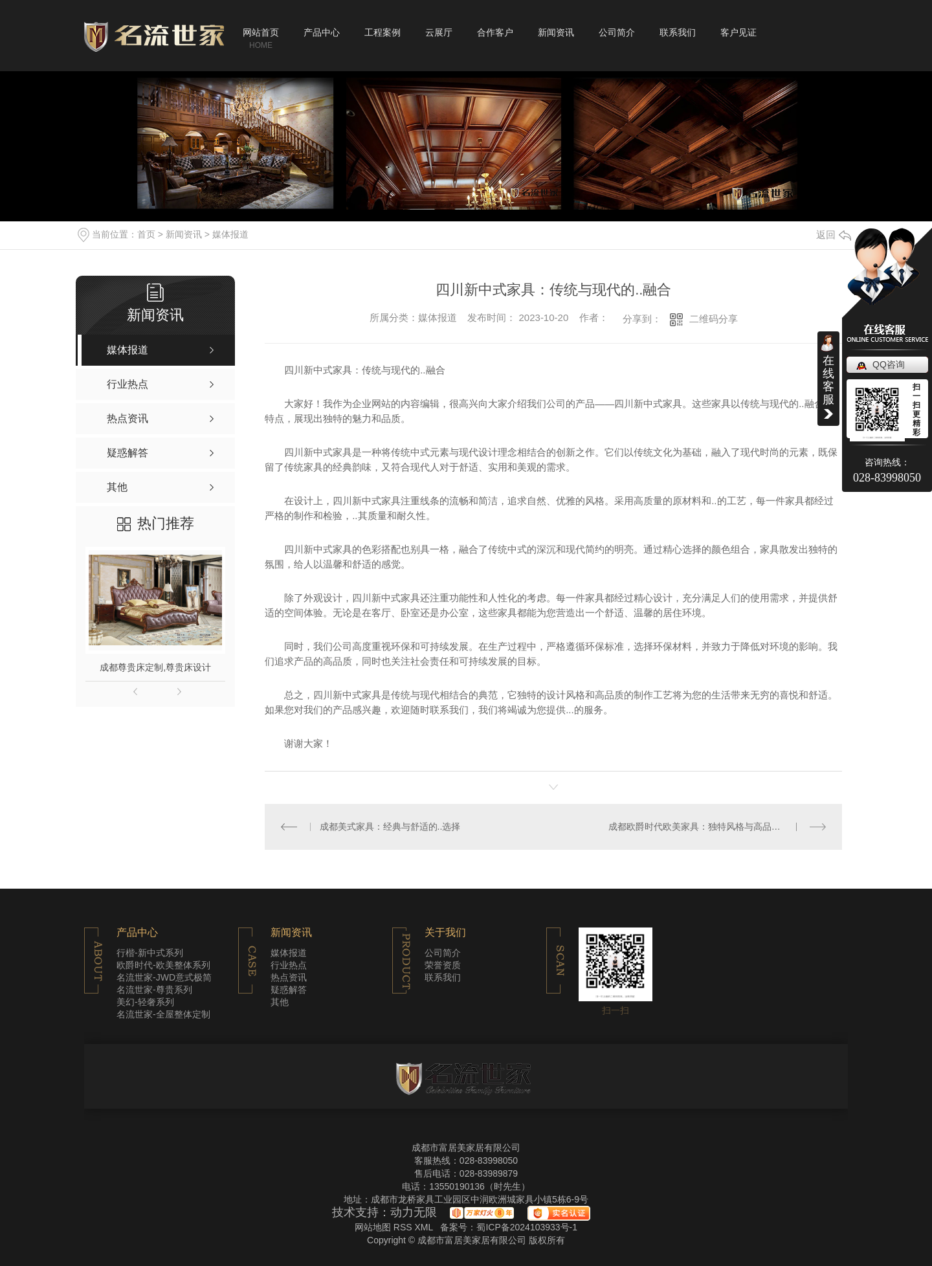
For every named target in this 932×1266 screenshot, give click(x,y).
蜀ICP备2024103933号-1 (526, 1227)
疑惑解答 (289, 989)
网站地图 (373, 1227)
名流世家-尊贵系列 (154, 989)
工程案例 (382, 32)
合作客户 (495, 32)
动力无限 (413, 1212)
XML (424, 1227)
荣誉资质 (443, 965)
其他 (280, 1002)
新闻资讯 (556, 32)
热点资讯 (289, 977)
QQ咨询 (888, 364)
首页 (146, 234)
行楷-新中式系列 (149, 953)
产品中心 (322, 32)
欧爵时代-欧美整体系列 (163, 965)
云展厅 (438, 32)
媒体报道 (230, 234)
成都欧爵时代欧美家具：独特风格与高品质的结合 (708, 826)
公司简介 (617, 32)
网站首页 (261, 32)
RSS (404, 1227)
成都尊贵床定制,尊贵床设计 (155, 667)
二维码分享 (713, 318)
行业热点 (289, 965)
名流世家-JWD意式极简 (164, 977)
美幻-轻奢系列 (145, 1002)
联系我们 (678, 32)
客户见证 (738, 32)
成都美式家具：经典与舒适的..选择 (390, 826)
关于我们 (445, 932)
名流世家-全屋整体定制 (163, 1014)
